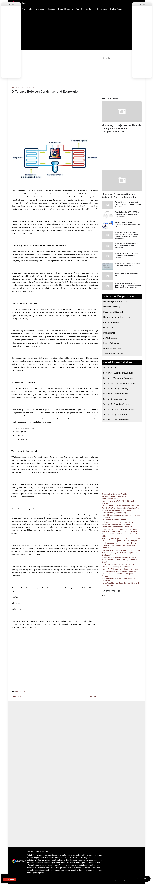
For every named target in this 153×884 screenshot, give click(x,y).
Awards (136, 581)
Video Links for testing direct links (126, 273)
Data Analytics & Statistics (115, 299)
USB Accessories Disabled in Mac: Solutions (119, 570)
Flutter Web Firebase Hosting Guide (116, 523)
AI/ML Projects (110, 336)
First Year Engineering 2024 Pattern (116, 565)
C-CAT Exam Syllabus (117, 361)
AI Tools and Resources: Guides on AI (116, 509)
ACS (131, 581)
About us (84, 881)
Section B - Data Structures (115, 392)
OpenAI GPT (109, 326)
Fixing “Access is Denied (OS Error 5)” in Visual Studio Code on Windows (128, 203)
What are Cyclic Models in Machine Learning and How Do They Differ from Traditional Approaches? (127, 234)
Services (115, 581)
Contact (105, 584)
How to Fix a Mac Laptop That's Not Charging (119, 539)
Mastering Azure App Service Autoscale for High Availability (118, 194)
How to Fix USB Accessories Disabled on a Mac (120, 567)
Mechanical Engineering (25, 87)
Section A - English (111, 366)
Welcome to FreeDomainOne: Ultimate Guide (119, 530)
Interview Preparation (118, 295)
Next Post (93, 696)
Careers (127, 581)
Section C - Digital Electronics (116, 413)
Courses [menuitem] (51, 9)
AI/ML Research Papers (114, 352)
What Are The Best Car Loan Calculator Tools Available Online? (126, 254)
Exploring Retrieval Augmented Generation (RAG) (121, 548)
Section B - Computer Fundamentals (120, 381)
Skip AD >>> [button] (11, 878)
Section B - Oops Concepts (115, 397)
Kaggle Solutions (111, 341)
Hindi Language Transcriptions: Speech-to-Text (120, 541)
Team (121, 581)
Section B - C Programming (115, 387)
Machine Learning (111, 305)
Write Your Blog (141, 879)
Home (13, 87)
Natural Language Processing (116, 315)
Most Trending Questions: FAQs (114, 511)
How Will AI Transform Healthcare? (115, 518)
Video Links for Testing (111, 497)
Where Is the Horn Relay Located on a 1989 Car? (120, 527)
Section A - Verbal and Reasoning (118, 376)
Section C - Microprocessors (116, 418)
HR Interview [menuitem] (101, 9)
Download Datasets (112, 346)
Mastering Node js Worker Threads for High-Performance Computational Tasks (121, 128)
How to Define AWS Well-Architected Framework (120, 504)
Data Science (109, 331)
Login (110, 584)
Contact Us (95, 881)
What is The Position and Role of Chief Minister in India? (128, 263)
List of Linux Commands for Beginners (117, 525)
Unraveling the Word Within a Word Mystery (119, 563)
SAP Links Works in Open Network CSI (116, 495)
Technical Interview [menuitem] (84, 9)
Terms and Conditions (124, 881)
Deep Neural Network (113, 310)
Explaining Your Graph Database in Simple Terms (121, 537)
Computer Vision (111, 320)
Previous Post (18, 696)
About (109, 581)
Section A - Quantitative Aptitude (118, 371)
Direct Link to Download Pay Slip (114, 492)
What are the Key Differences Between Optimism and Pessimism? (126, 244)
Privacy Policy (107, 881)
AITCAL (104, 594)
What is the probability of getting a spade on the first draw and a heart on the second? (128, 284)
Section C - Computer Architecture (118, 407)
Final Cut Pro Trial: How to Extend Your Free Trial (121, 506)
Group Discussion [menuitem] (65, 9)
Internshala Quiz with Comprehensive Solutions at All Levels (127, 223)
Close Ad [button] (11, 4)
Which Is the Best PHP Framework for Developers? (121, 520)
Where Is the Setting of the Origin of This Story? (120, 556)
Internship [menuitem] (40, 9)
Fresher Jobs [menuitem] (27, 9)
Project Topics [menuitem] (116, 9)
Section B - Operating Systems (117, 402)
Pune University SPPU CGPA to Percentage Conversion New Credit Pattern (127, 213)
